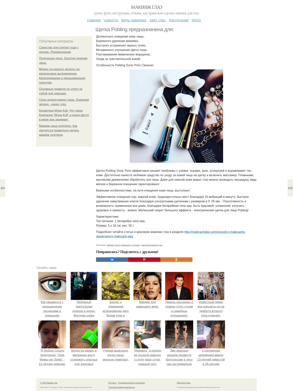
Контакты (112, 383)
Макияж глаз (146, 7)
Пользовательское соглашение (131, 383)
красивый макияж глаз (151, 245)
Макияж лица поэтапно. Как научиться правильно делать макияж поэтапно (59, 130)
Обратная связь (184, 383)
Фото (196, 20)
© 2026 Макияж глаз (48, 383)
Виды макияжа (133, 20)
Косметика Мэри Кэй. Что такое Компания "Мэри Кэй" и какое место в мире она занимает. (64, 115)
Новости (111, 20)
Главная (94, 20)
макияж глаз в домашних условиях (123, 245)
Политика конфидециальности (121, 387)
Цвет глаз (158, 20)
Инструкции (179, 20)
